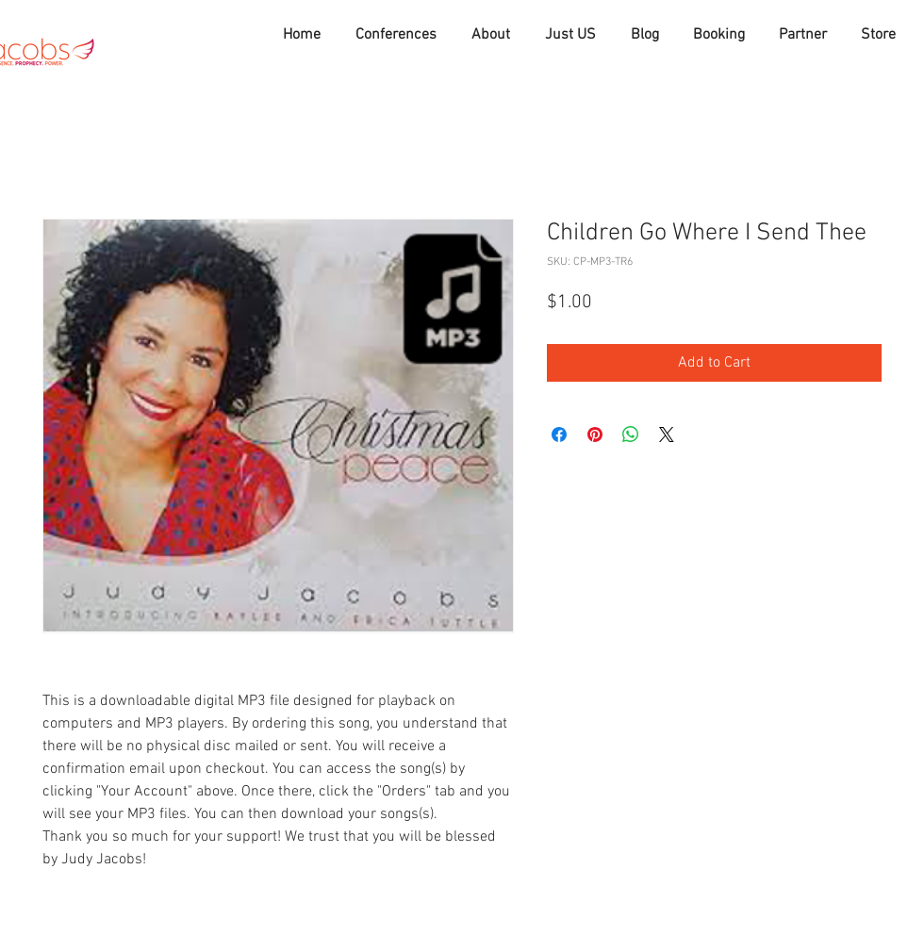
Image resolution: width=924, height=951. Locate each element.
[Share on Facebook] (559, 434)
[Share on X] (666, 434)
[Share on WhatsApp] (630, 434)
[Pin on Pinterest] (595, 434)
